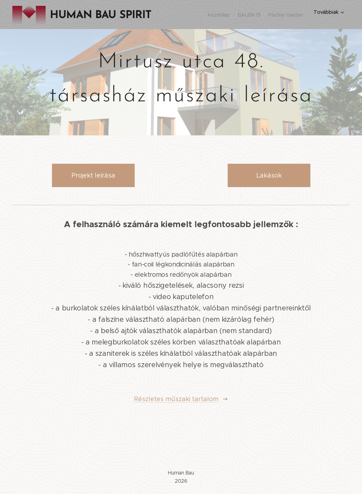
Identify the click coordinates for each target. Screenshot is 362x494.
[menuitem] (205, 14)
